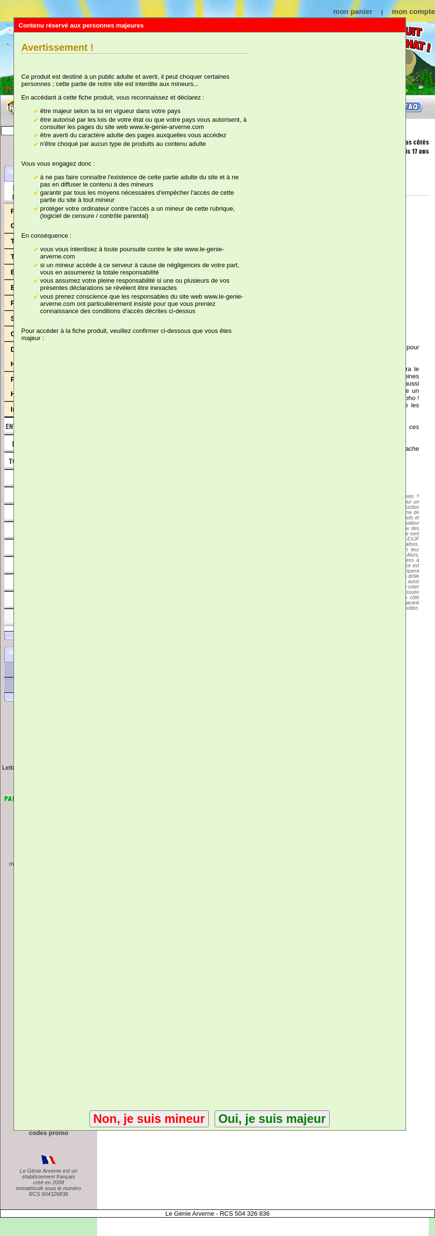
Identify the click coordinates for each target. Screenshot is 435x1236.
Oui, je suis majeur (272, 1118)
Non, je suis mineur (149, 1118)
